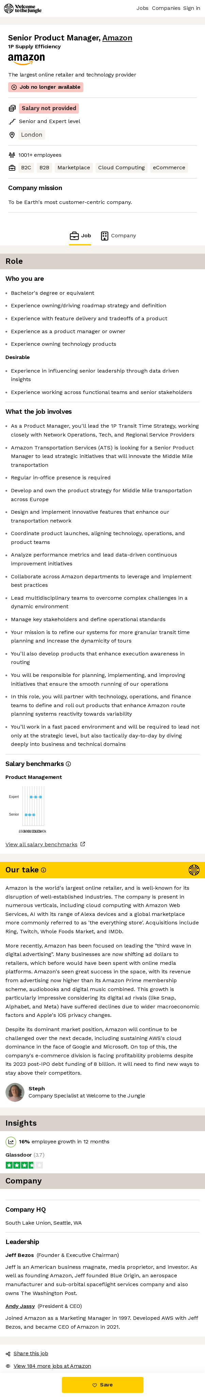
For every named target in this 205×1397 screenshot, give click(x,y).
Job (80, 235)
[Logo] (22, 8)
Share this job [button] (26, 1353)
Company (117, 235)
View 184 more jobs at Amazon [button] (48, 1366)
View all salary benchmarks (41, 844)
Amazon (117, 37)
